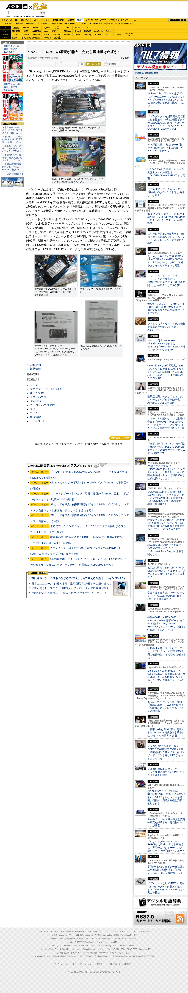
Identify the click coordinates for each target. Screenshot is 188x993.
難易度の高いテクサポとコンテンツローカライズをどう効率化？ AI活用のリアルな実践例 (166, 399)
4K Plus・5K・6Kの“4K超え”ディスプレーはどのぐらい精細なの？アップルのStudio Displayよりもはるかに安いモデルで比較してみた (166, 99)
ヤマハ (108, 35)
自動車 (71, 20)
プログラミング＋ (103, 949)
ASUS (77, 28)
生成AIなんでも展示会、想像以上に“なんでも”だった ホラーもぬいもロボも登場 (80, 592)
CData (77, 35)
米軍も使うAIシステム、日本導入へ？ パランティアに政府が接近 (70, 588)
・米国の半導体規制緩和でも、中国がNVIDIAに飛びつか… (12, 167)
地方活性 (102, 24)
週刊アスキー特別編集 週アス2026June (13, 49)
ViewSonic (98, 31)
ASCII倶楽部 (178, 20)
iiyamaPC (36, 28)
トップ (4, 20)
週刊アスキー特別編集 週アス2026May (13, 87)
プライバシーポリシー (83, 964)
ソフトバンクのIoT (129, 34)
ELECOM (16, 31)
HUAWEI (88, 31)
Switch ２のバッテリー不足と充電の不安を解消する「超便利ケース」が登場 (166, 822)
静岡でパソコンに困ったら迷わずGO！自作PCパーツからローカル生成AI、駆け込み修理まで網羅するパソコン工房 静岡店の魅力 (166, 524)
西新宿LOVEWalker (85, 956)
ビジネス (25, 20)
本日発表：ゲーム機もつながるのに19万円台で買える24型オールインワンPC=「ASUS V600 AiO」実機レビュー (98, 578)
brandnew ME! (57, 37)
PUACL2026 (112, 24)
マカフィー (16, 38)
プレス (34, 385)
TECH (35, 20)
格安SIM (19, 24)
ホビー (80, 20)
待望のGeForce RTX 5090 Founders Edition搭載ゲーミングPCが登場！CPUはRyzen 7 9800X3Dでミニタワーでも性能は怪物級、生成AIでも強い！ (166, 623)
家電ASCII (30, 24)
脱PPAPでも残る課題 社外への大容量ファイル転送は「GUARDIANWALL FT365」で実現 (166, 174)
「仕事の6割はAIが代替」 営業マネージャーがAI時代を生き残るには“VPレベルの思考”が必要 (165, 732)
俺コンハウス (38, 397)
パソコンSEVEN (57, 27)
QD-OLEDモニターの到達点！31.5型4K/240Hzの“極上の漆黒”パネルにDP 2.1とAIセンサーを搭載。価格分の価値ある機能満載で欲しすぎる (166, 797)
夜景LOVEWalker (101, 956)
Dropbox (67, 34)
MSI (67, 28)
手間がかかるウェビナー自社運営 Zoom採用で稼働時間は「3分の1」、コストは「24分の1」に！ (167, 869)
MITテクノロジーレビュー (120, 953)
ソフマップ (46, 38)
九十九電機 (37, 393)
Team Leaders (89, 949)
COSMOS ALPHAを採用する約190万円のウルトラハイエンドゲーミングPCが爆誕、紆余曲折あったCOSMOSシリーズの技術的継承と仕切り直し (165, 497)
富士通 (16, 28)
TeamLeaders (70, 24)
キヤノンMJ (26, 38)
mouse (26, 28)
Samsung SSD (56, 946)
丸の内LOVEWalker (133, 956)
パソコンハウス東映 (42, 405)
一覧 (81, 64)
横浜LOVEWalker (69, 956)
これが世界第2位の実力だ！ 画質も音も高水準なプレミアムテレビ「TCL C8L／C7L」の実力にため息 (166, 238)
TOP (40, 931)
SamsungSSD (54, 31)
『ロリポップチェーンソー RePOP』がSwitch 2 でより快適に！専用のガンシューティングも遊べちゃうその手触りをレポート (166, 846)
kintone (36, 35)
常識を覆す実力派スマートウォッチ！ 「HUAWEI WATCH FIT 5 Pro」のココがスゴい (166, 595)
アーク (34, 413)
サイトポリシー (62, 964)
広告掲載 (127, 964)
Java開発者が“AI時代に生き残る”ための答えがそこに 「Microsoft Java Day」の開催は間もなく (165, 550)
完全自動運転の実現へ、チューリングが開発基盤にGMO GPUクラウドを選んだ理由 (166, 772)
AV (96, 20)
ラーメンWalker (37, 956)
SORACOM (83, 946)
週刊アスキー (56, 24)
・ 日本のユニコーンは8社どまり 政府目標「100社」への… (12, 139)
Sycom (47, 28)
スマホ (110, 20)
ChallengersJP (125, 24)
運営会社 (100, 964)
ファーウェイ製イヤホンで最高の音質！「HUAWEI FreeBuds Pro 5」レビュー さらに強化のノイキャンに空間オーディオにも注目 (166, 423)
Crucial (78, 31)
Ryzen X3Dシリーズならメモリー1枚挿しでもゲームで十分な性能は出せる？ (166, 192)
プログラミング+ (84, 24)
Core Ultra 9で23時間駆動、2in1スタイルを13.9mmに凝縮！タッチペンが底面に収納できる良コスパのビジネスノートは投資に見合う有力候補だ (166, 371)
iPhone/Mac (59, 20)
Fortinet (98, 35)
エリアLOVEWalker (53, 956)
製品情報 (35, 368)
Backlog (87, 35)
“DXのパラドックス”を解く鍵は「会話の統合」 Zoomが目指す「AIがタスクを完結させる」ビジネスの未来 (165, 706)
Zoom (118, 35)
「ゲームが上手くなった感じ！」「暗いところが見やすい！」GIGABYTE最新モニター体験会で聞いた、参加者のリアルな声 (166, 281)
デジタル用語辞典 (90, 953)
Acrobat (26, 35)
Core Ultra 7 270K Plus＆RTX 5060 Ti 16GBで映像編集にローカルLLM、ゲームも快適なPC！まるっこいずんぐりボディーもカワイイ (166, 676)
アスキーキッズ (7, 24)
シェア (59, 63)
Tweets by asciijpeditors (146, 73)
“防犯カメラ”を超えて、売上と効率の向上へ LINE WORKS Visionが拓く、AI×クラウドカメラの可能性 (166, 218)
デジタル (45, 20)
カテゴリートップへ (120, 438)
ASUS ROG (36, 31)
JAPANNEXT (36, 38)
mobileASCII (104, 953)
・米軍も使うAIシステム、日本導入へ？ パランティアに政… (11, 149)
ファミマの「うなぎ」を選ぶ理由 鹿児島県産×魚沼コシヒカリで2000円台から (167, 326)
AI (11, 20)
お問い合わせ (113, 964)
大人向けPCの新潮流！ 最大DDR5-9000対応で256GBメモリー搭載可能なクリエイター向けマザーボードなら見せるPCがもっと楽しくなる (166, 752)
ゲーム (133, 20)
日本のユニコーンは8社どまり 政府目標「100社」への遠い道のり (71, 583)
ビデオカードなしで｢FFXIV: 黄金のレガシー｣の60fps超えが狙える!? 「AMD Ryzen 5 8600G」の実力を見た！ (165, 888)
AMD (26, 31)
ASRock (67, 31)
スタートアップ (121, 20)
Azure (46, 35)
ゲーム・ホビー (40, 6)
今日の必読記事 (63, 953)
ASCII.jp (16, 6)
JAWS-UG (64, 939)
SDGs (95, 24)
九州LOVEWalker (117, 956)
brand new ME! (111, 942)
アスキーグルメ (43, 24)
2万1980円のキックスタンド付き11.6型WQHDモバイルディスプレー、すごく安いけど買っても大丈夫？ (166, 572)
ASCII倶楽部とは (15, 174)
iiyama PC (89, 935)
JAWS (15, 35)
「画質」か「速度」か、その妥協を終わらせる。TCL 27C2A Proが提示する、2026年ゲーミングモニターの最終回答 (166, 448)
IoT (16, 20)
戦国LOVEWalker (149, 956)
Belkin (108, 31)
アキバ (103, 20)
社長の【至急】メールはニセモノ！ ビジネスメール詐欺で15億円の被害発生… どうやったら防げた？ (166, 653)
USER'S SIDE (38, 421)
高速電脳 (35, 417)
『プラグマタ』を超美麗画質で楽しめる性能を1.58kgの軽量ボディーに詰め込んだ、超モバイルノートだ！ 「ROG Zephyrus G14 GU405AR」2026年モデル (166, 122)
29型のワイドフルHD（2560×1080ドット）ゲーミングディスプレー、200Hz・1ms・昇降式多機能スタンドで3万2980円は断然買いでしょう (166, 472)
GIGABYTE (47, 31)
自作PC (89, 20)
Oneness (35, 401)
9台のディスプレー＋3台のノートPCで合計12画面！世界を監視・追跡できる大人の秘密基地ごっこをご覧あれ (166, 308)
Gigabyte (35, 364)
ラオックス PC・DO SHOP (47, 388)
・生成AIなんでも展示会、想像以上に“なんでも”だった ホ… (12, 158)
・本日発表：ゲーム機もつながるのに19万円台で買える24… (12, 130)
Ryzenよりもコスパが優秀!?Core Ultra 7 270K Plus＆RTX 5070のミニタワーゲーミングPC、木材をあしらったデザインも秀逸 (165, 261)
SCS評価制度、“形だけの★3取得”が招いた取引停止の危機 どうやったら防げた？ (165, 147)
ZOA (32, 409)
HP (88, 28)
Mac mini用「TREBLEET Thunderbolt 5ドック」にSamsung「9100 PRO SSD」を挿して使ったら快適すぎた (166, 345)
